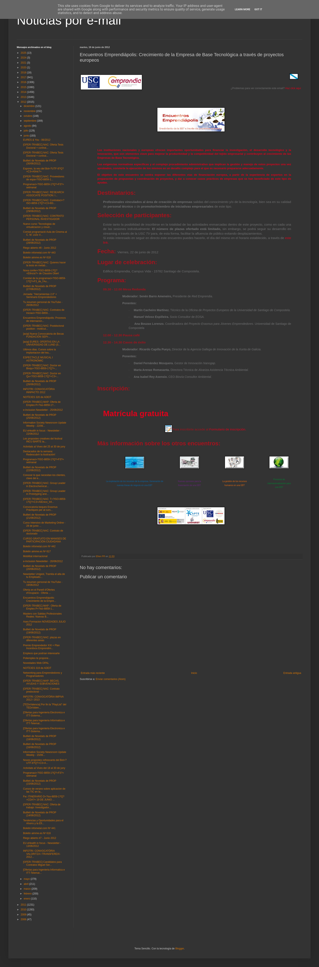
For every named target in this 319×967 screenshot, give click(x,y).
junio (27, 135)
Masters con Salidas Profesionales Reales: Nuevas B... (42, 615)
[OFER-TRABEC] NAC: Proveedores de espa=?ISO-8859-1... (43, 178)
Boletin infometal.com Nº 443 (39, 252)
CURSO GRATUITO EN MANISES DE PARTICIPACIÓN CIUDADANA (44, 540)
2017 (24, 77)
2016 (24, 82)
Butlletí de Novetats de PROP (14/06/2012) (39, 814)
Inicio (194, 673)
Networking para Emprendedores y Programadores (42, 674)
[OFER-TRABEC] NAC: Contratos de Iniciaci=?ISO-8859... (43, 311)
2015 (24, 87)
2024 (24, 57)
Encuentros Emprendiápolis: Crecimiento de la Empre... (39, 599)
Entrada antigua (292, 673)
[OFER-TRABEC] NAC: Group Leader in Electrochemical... (44, 484)
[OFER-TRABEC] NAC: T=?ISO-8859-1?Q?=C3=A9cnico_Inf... (44, 500)
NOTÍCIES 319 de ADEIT (37, 668)
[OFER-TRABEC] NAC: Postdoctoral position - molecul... (43, 327)
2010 (24, 909)
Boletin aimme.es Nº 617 (37, 551)
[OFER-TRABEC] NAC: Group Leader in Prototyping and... (44, 492)
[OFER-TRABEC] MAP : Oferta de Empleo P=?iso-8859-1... (42, 607)
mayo (27, 878)
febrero (28, 893)
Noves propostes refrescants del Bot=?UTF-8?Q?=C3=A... (45, 761)
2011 (24, 904)
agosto (28, 125)
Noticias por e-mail (69, 20)
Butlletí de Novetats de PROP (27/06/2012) (39, 288)
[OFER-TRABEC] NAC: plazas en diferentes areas (42, 639)
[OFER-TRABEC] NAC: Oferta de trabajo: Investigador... (41, 806)
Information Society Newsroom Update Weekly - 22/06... (44, 424)
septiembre (30, 120)
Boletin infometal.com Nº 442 (39, 546)
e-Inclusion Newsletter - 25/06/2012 (43, 409)
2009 (24, 914)
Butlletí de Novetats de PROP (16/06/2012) (39, 746)
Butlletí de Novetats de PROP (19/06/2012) (39, 631)
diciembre (29, 106)
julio (26, 130)
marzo (27, 888)
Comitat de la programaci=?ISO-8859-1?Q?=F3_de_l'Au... (44, 280)
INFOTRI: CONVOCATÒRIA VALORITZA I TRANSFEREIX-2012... (41, 853)
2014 (24, 92)
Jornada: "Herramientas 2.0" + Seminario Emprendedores (40, 296)
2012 (24, 101)
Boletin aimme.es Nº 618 (37, 257)
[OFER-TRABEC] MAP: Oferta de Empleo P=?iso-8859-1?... (42, 403)
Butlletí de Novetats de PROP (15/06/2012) (39, 782)
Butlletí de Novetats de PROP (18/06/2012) (39, 738)
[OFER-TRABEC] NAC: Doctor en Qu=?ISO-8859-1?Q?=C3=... (42, 375)
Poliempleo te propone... (36, 658)
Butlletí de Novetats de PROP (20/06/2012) (39, 568)
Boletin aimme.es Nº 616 (37, 833)
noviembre (30, 111)
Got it (258, 9)
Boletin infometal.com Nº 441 (39, 828)
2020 (24, 67)
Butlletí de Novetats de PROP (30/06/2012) (39, 162)
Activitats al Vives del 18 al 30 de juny (44, 768)
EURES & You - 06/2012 (36, 139)
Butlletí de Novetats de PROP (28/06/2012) (39, 241)
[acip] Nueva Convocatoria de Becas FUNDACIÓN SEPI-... (43, 335)
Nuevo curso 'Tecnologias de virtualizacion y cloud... (39, 225)
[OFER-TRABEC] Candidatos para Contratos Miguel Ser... (42, 863)
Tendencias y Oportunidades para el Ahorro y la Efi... (43, 822)
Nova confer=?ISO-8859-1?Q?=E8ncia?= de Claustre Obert (41, 272)
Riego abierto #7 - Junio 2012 (39, 838)
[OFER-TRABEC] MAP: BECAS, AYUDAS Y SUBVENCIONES (41, 682)
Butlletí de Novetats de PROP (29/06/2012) (39, 210)
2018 (24, 72)
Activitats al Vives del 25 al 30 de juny (44, 446)
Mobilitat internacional (35, 556)
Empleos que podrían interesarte (41, 653)
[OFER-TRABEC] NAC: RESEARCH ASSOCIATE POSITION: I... (43, 194)
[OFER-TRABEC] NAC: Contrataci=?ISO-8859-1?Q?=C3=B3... (43, 202)
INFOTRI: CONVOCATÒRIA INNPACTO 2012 (39, 391)
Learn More (242, 9)
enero (27, 898)
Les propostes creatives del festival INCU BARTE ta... (42, 440)
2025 (24, 52)
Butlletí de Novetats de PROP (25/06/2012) (39, 416)
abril (26, 884)
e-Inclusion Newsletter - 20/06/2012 (43, 561)
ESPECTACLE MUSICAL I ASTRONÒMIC (38, 359)
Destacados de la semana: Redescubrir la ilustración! (39, 453)
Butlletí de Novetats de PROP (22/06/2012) (39, 469)
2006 (24, 919)
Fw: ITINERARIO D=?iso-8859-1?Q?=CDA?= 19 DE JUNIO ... (43, 798)
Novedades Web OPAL (36, 663)
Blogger (179, 948)
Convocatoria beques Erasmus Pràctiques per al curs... (40, 508)
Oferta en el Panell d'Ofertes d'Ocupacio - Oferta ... (39, 591)
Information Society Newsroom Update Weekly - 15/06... (44, 753)
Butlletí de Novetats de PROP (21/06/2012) (39, 516)
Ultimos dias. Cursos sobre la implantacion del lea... (39, 351)
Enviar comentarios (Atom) (111, 679)
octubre (28, 115)
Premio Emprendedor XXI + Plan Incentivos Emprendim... (41, 647)
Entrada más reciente (93, 673)
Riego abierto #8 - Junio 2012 (39, 247)
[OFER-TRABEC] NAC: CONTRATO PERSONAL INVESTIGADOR (43, 217)
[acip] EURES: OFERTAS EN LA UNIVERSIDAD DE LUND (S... (41, 343)
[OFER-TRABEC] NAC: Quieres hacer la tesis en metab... (44, 264)
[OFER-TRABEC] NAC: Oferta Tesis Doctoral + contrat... (43, 146)
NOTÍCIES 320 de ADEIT (37, 397)
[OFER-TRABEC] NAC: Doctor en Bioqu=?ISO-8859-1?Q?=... (42, 367)
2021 (24, 62)
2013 (24, 97)
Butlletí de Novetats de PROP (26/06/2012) (39, 383)
